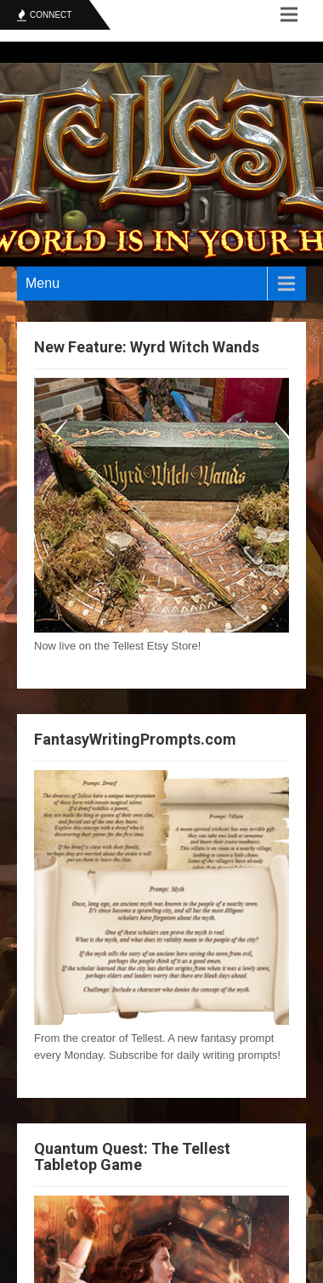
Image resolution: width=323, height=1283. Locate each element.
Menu (43, 283)
